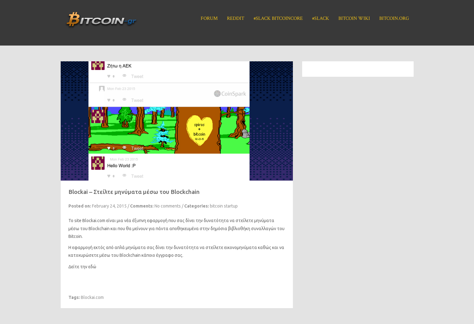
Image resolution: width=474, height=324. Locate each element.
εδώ (92, 266)
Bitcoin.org (394, 18)
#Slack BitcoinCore (278, 18)
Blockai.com (92, 297)
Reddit (235, 18)
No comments (167, 206)
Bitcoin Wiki (354, 18)
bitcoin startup (224, 206)
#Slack (320, 18)
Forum (209, 18)
